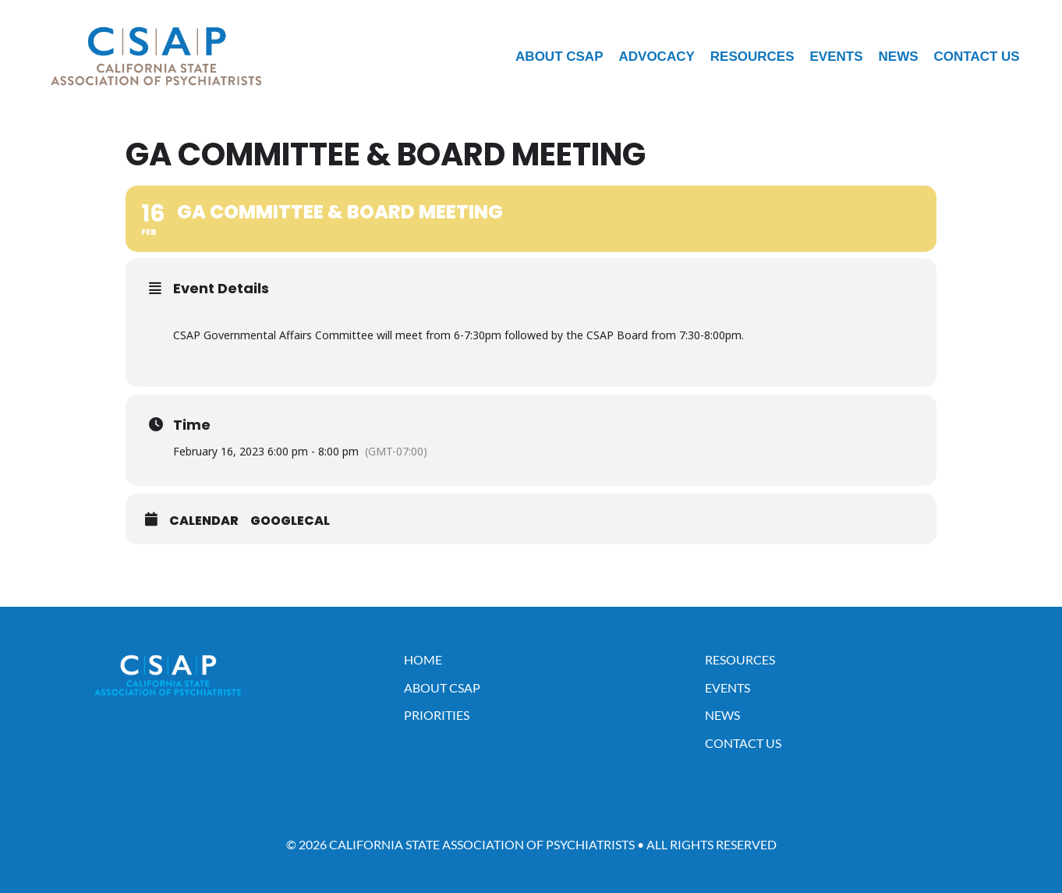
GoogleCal (290, 521)
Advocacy (657, 56)
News (899, 56)
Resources (752, 56)
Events (835, 56)
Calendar (204, 521)
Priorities (436, 714)
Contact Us (977, 56)
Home (423, 659)
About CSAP (559, 56)
